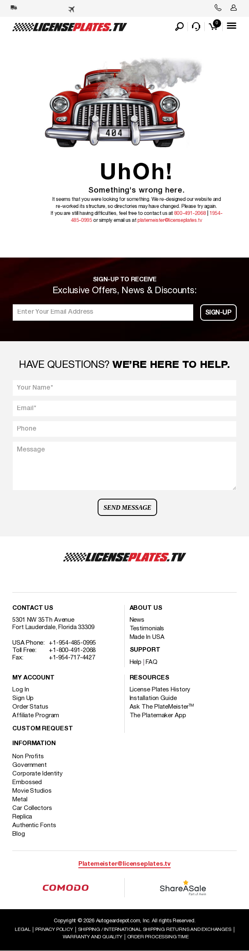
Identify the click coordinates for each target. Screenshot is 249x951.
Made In (147, 637)
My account (33, 678)
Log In (20, 690)
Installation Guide (153, 698)
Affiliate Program (35, 715)
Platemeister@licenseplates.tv (124, 864)
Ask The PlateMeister (162, 707)
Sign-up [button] (218, 313)
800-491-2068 (186, 203)
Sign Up (23, 698)
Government (29, 765)
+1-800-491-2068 (72, 650)
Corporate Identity (37, 774)
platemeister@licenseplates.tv (172, 208)
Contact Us (32, 608)
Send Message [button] (127, 507)
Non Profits (28, 756)
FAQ (152, 662)
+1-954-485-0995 (72, 643)
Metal (19, 800)
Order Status (30, 707)
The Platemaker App (158, 715)
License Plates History (160, 690)
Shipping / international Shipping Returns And (154, 929)
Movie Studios (32, 791)
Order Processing (158, 937)
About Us (146, 608)
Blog (18, 834)
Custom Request (42, 729)
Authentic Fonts (34, 825)
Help (136, 662)
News (137, 620)
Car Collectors (32, 808)
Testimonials (147, 629)
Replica (22, 817)
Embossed (27, 782)
